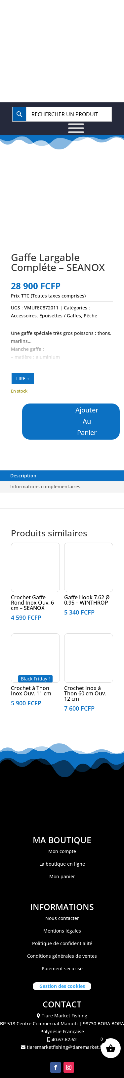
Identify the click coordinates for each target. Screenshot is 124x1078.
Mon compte (62, 851)
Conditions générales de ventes (62, 956)
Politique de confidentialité (62, 943)
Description (23, 475)
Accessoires (24, 315)
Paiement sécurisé (62, 968)
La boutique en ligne (62, 864)
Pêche (90, 315)
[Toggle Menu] (76, 128)
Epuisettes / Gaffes (60, 315)
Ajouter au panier (87, 421)
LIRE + (22, 378)
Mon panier (62, 876)
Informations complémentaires (45, 486)
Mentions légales (62, 931)
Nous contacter (62, 918)
